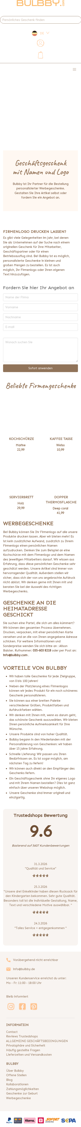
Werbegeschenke (18, 1098)
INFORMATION (17, 1025)
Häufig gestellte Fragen (23, 1050)
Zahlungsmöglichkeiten (22, 1089)
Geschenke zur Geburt (22, 1093)
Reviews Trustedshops (22, 1036)
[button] (74, 69)
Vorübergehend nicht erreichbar (35, 960)
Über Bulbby (15, 1071)
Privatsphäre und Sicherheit (25, 1045)
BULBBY (12, 1064)
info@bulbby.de (24, 969)
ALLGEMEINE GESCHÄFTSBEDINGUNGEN (37, 1041)
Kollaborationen (17, 1084)
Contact (12, 1032)
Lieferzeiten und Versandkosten (29, 1054)
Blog (9, 1080)
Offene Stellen (16, 1075)
